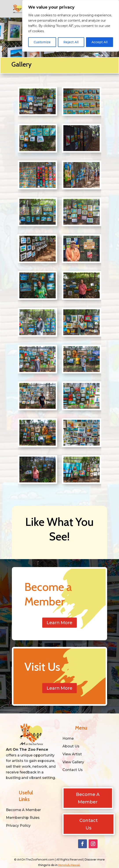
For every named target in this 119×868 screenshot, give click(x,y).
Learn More (59, 622)
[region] (70, 26)
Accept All (100, 42)
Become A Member (88, 798)
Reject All (71, 42)
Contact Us (88, 824)
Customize (42, 42)
